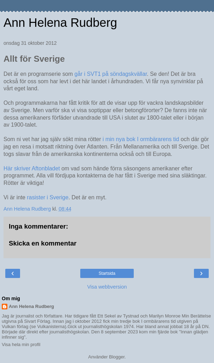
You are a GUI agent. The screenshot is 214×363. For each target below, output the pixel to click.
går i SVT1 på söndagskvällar (110, 74)
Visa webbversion (107, 287)
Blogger (117, 356)
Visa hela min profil (21, 344)
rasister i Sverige (46, 197)
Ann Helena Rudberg (60, 22)
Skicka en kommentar (42, 243)
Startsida (107, 273)
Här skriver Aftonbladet (33, 168)
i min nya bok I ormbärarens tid (142, 139)
